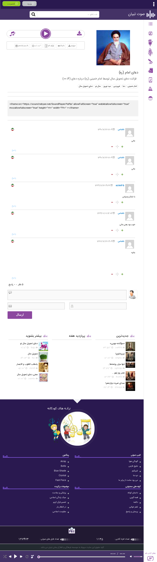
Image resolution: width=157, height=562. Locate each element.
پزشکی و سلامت (59, 493)
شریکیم (135, 471)
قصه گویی (134, 497)
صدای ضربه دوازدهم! (115, 383)
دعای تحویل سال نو (29, 343)
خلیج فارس (133, 466)
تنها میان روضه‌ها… (116, 364)
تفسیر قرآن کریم (59, 502)
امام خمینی (132, 86)
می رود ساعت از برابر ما (128, 480)
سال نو (98, 86)
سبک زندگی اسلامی (58, 497)
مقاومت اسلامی (59, 511)
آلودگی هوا (133, 461)
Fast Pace (60, 480)
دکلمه (135, 502)
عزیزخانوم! (120, 354)
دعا (124, 86)
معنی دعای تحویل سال (27, 374)
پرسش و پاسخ (132, 511)
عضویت (11, 3)
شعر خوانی (133, 507)
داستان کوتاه (133, 493)
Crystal (62, 475)
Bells (63, 466)
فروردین (116, 86)
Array (63, 461)
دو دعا (135, 475)
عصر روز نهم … (118, 373)
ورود (29, 3)
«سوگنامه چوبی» (117, 343)
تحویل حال (33, 354)
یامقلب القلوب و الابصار (27, 364)
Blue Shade (60, 471)
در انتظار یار (61, 507)
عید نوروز (107, 86)
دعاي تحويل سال (86, 86)
